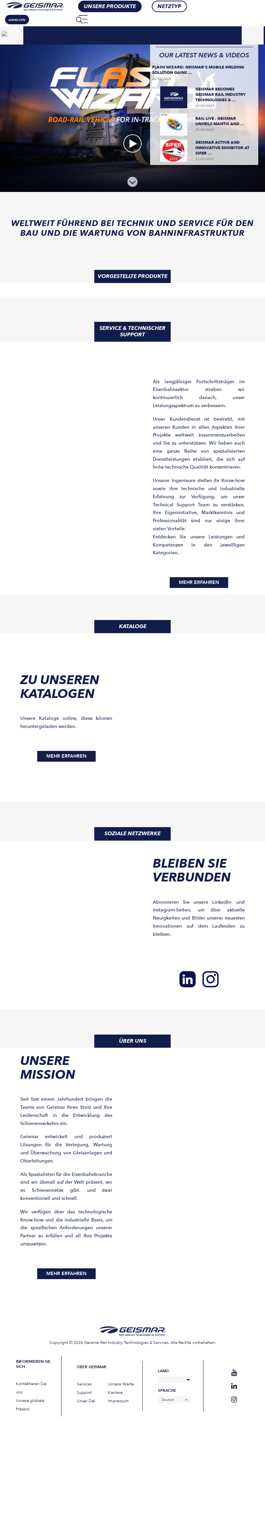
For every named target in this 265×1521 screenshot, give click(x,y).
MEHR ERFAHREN (199, 582)
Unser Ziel (86, 1401)
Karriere (115, 1392)
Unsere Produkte (110, 6)
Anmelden (16, 20)
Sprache (167, 1390)
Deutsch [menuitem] (168, 1400)
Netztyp (169, 6)
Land (163, 1371)
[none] (66, 20)
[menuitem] (67, 20)
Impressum (118, 1401)
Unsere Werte (121, 1384)
